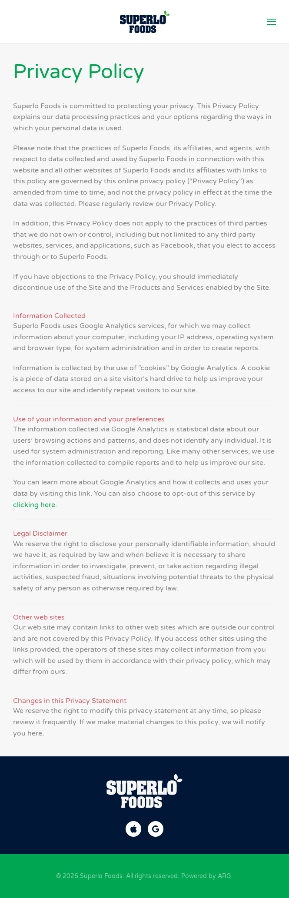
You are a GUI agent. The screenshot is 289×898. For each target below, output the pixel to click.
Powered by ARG (205, 876)
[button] (271, 21)
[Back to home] (144, 21)
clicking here (34, 504)
